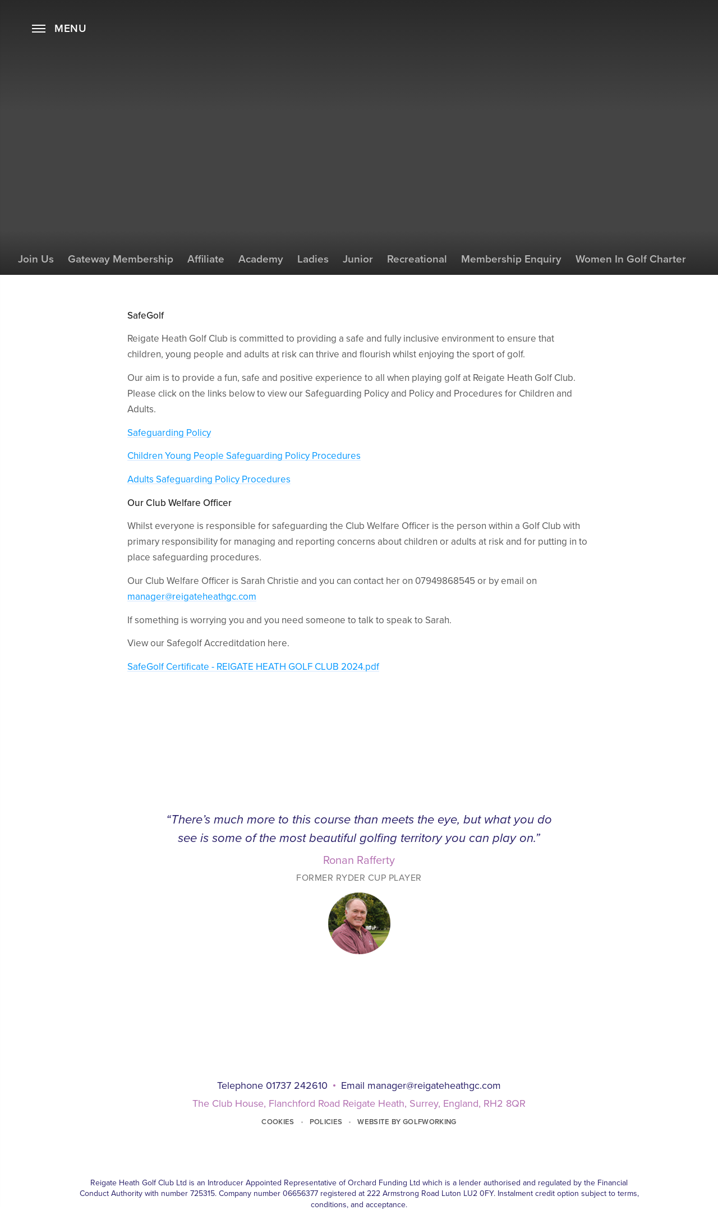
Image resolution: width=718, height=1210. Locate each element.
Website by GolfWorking (406, 1121)
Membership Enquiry (511, 259)
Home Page (359, 42)
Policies (326, 1121)
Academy (260, 259)
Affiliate (205, 259)
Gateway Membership (120, 259)
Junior (358, 259)
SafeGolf (359, 286)
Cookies (277, 1121)
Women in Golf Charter (631, 259)
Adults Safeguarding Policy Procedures (209, 479)
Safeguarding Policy (169, 433)
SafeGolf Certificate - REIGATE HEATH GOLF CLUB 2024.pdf (253, 667)
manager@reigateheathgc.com (191, 596)
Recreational (417, 259)
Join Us (36, 259)
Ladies (313, 259)
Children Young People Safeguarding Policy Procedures (244, 456)
